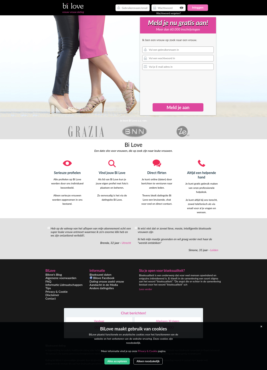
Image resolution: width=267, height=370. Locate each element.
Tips (48, 288)
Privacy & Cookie (56, 291)
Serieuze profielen (67, 173)
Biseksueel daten (101, 274)
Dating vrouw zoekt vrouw (107, 281)
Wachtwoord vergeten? (168, 13)
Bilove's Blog (53, 274)
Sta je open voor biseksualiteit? (162, 270)
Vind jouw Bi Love (112, 173)
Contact (50, 298)
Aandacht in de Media (104, 284)
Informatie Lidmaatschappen (64, 284)
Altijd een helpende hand (201, 175)
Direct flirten (156, 173)
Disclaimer (52, 295)
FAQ (48, 281)
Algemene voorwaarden (60, 278)
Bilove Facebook (102, 278)
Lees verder (145, 289)
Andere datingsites (102, 288)
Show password (182, 8)
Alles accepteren (117, 361)
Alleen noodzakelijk (147, 361)
